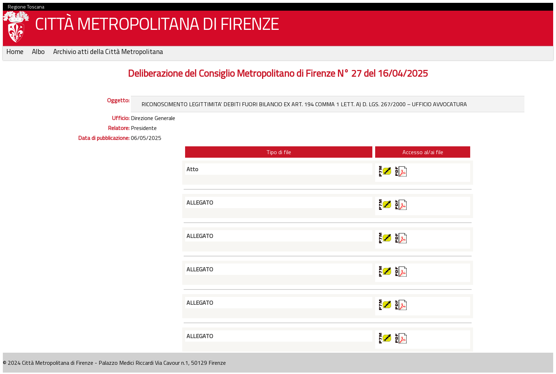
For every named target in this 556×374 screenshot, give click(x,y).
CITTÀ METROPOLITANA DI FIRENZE (154, 25)
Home (15, 51)
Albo (39, 51)
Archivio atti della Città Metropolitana (108, 51)
